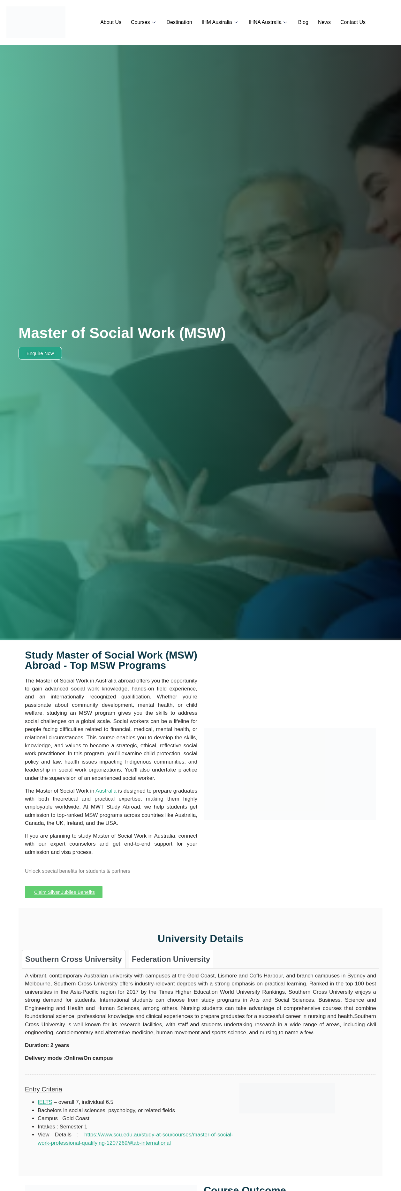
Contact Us (353, 22)
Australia (106, 791)
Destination (179, 22)
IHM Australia (220, 22)
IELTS (45, 1102)
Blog (303, 22)
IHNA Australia (269, 22)
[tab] (73, 959)
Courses (144, 22)
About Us (110, 22)
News (324, 22)
